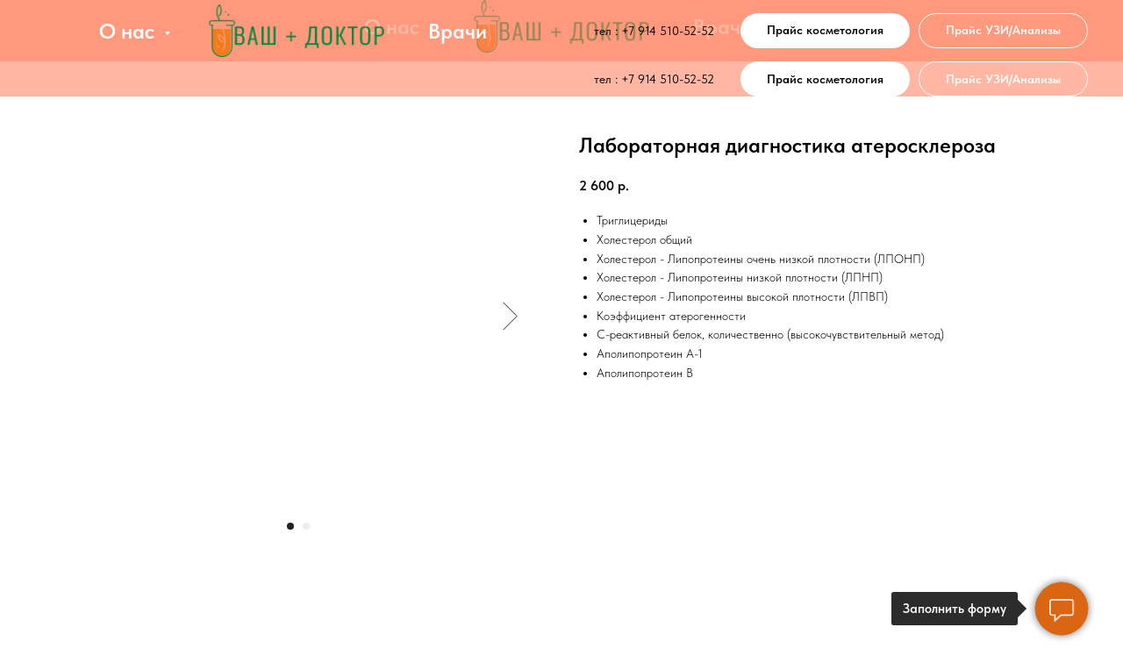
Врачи (457, 31)
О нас (129, 31)
